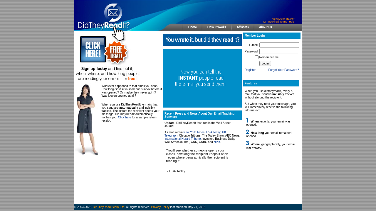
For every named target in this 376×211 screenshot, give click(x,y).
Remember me (269, 57)
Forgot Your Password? (283, 70)
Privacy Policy (160, 207)
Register (250, 70)
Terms (283, 21)
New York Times (194, 132)
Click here (124, 117)
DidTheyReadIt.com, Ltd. (109, 207)
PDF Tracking (269, 21)
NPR (217, 142)
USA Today (213, 132)
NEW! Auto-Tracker (283, 18)
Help (292, 21)
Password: (251, 51)
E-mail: (253, 45)
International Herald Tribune (182, 138)
